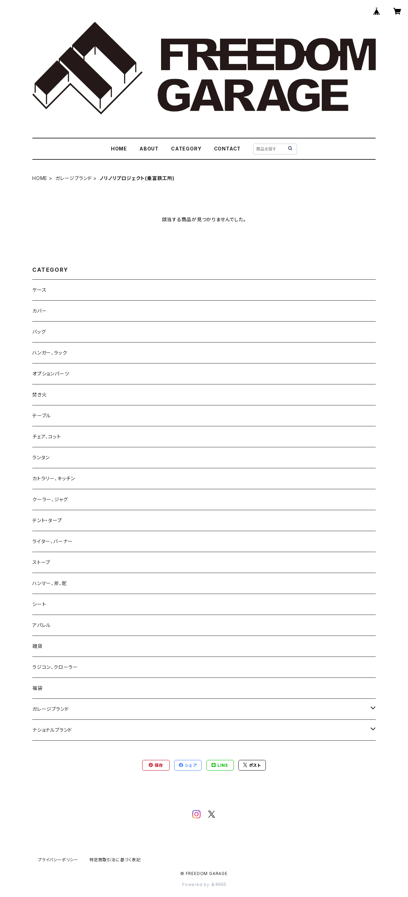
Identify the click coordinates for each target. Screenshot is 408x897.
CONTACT (227, 149)
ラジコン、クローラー (55, 667)
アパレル (41, 625)
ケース (39, 290)
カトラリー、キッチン (53, 478)
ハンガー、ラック (49, 353)
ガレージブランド (73, 178)
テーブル (41, 415)
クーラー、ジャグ (50, 499)
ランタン (41, 457)
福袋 (37, 688)
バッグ (39, 332)
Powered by (204, 884)
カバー (39, 311)
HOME (119, 149)
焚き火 (39, 394)
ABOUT (149, 149)
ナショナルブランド (52, 730)
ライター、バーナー (52, 541)
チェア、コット (46, 436)
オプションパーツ (50, 374)
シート (39, 604)
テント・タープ (47, 520)
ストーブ (41, 562)
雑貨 (37, 646)
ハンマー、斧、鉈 (49, 583)
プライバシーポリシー (58, 859)
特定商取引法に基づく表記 (115, 859)
